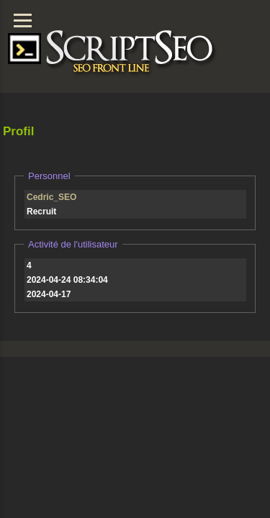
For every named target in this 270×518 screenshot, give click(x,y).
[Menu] (23, 20)
